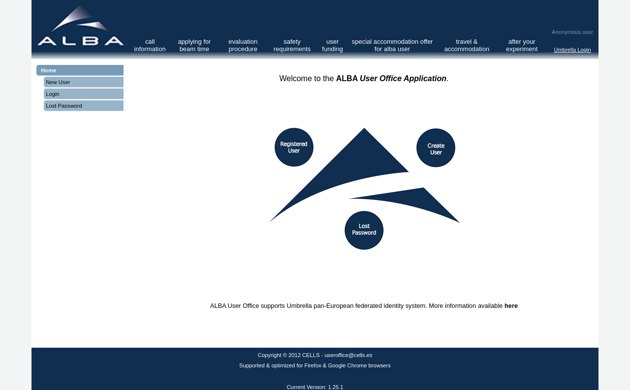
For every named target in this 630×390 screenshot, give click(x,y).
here (511, 305)
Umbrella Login (572, 50)
